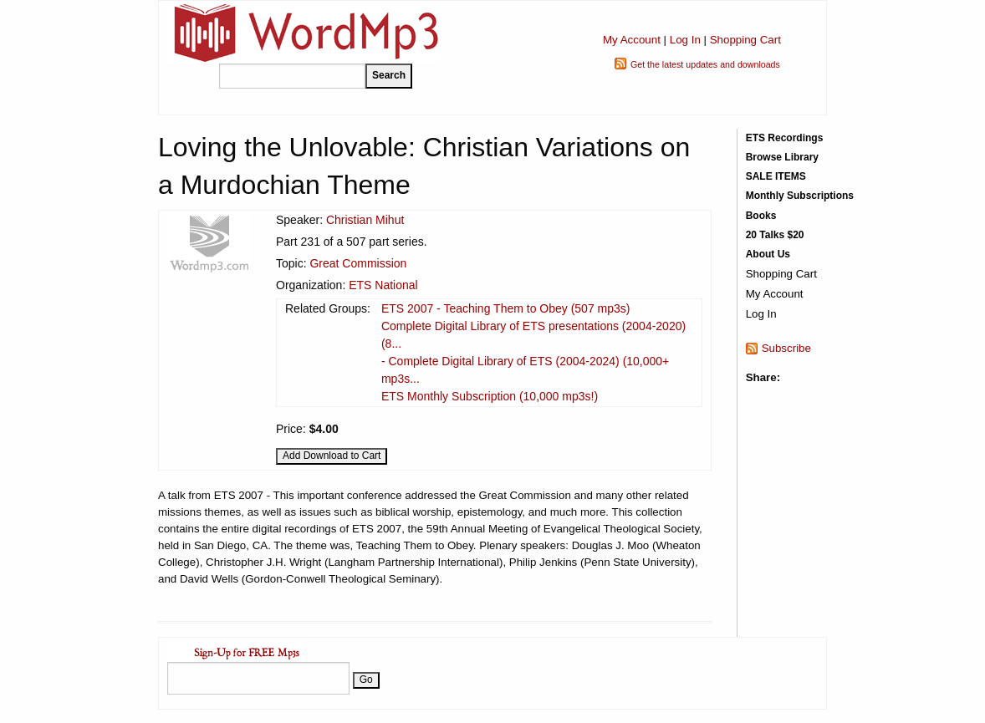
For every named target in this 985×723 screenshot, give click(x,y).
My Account (632, 39)
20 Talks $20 (775, 235)
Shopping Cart (745, 39)
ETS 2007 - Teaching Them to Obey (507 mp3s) (505, 308)
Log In (685, 39)
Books (761, 215)
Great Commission (357, 263)
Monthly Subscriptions (800, 195)
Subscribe (786, 348)
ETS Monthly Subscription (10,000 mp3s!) (489, 396)
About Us (768, 254)
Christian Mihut (365, 220)
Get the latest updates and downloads (705, 64)
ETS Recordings (785, 138)
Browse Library (782, 157)
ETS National (383, 285)
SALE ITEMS (776, 176)
